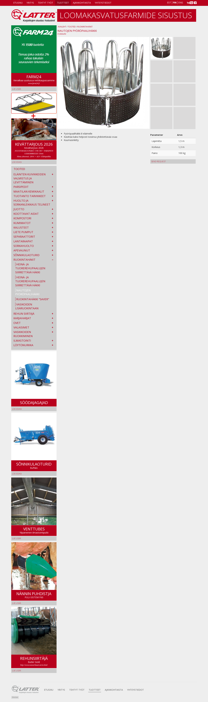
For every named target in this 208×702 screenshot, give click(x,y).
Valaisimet (21, 327)
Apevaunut (21, 250)
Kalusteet (21, 227)
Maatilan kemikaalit (28, 191)
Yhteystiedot (103, 2)
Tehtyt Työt (45, 2)
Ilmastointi (22, 340)
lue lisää (16, 89)
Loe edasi (17, 162)
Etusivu (18, 2)
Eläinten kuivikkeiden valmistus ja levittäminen (29, 178)
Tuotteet (63, 2)
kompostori (22, 218)
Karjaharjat (22, 318)
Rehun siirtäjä (23, 313)
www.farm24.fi (33, 83)
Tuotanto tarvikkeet (29, 196)
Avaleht (62, 26)
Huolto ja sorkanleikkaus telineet (31, 202)
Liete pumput (23, 232)
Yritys (30, 2)
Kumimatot (22, 223)
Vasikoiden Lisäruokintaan (27, 306)
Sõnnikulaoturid (26, 255)
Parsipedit (21, 187)
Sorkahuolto (23, 246)
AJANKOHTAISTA (82, 2)
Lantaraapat (23, 241)
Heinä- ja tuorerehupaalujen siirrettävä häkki (30, 268)
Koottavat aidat (26, 214)
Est (169, 2)
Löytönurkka (23, 345)
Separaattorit (24, 236)
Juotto (18, 209)
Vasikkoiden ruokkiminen (23, 334)
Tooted (72, 26)
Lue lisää (16, 538)
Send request (158, 161)
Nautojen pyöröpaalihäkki (27, 292)
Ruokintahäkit (24, 259)
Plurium (15, 697)
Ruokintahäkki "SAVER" (32, 299)
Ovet (17, 323)
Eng (180, 2)
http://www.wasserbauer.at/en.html (33, 665)
